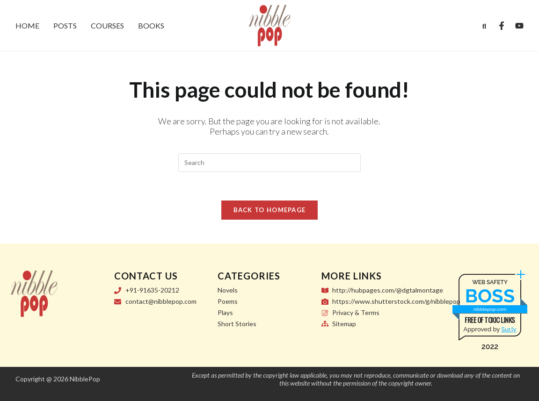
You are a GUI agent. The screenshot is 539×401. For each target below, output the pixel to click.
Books (151, 25)
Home (27, 25)
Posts (65, 25)
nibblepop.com (489, 309)
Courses (107, 25)
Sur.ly (508, 329)
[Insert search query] (269, 162)
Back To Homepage (269, 210)
